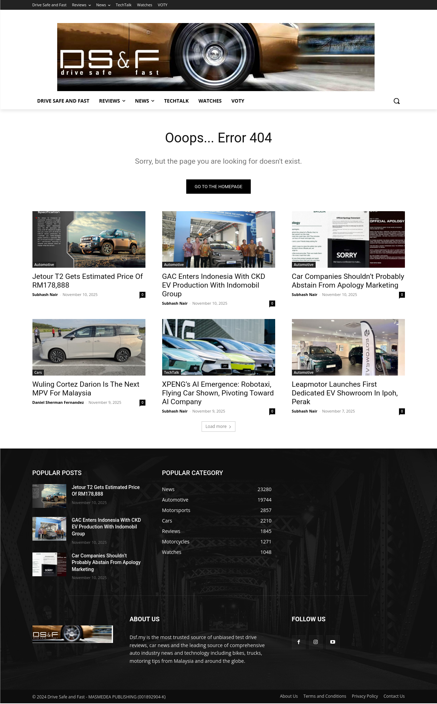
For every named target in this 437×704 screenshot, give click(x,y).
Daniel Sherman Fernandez (58, 403)
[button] (396, 100)
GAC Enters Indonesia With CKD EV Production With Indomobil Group (213, 286)
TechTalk (171, 373)
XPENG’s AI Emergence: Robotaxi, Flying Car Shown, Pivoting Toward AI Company (218, 394)
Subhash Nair (45, 295)
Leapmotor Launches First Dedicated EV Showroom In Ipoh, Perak (345, 394)
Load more (218, 427)
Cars (38, 373)
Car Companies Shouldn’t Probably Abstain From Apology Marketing (348, 281)
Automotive (44, 265)
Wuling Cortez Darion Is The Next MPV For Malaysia (86, 389)
